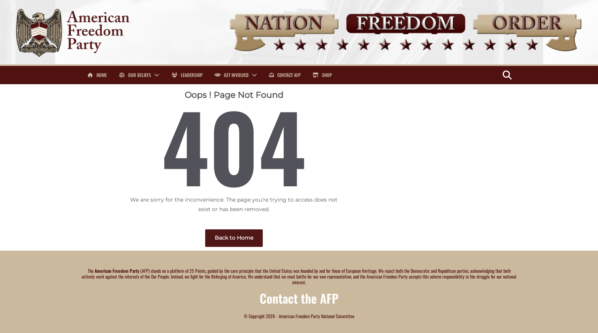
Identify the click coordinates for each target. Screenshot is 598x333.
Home (97, 75)
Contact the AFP (299, 298)
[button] (155, 75)
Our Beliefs (135, 75)
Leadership (187, 75)
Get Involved (232, 75)
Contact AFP (285, 75)
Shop (322, 75)
